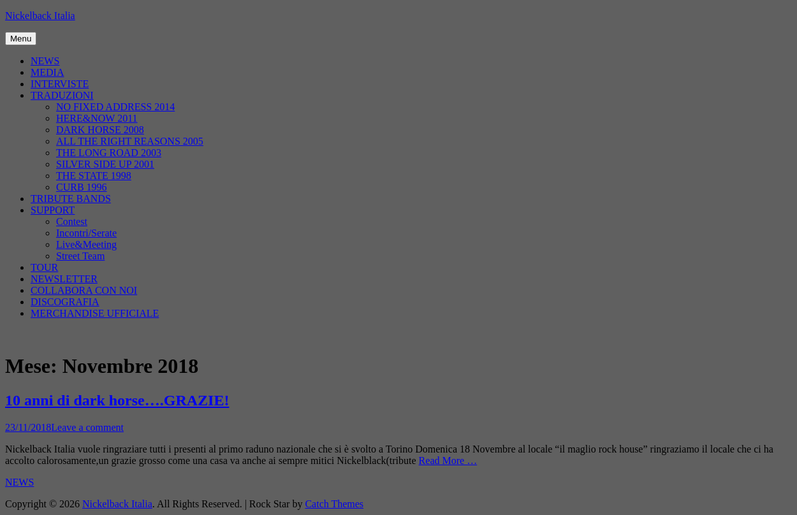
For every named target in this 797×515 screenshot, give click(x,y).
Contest (71, 221)
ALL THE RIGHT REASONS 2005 (129, 141)
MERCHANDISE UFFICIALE (95, 313)
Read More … (448, 460)
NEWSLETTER (64, 278)
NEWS (45, 60)
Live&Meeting (86, 244)
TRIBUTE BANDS (71, 198)
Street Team (80, 255)
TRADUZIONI (62, 95)
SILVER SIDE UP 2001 (105, 164)
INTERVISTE (60, 83)
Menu (20, 38)
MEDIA (47, 72)
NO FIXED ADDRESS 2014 (115, 106)
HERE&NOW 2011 (97, 118)
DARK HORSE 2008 (100, 129)
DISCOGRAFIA (65, 301)
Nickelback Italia (40, 15)
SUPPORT (53, 210)
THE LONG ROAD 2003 (108, 152)
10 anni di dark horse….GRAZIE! (117, 400)
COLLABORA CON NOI (84, 290)
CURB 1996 (81, 187)
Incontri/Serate (86, 233)
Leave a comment (87, 427)
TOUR (44, 267)
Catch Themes (334, 503)
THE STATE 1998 (93, 175)
